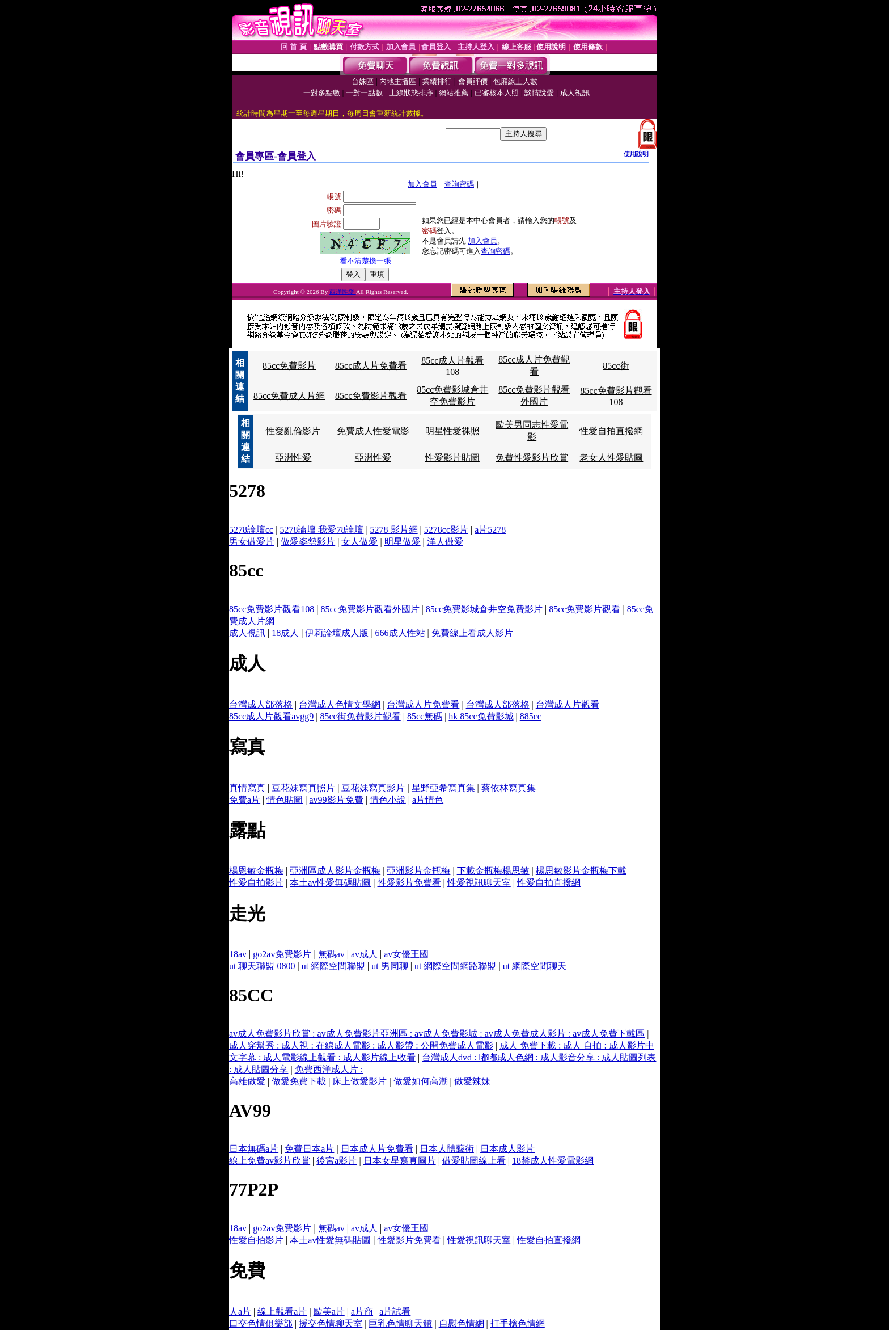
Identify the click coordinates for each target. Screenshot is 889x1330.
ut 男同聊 (389, 966)
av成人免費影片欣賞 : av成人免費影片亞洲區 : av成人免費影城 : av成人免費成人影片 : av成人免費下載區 (437, 1033)
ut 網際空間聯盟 (333, 966)
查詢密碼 (459, 184)
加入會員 (422, 184)
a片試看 (394, 1311)
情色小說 (388, 800)
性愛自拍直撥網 (611, 431)
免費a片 (244, 800)
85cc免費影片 (289, 366)
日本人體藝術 (447, 1149)
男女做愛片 (251, 541)
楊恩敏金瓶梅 (256, 871)
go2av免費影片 (282, 954)
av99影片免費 (336, 800)
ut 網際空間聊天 (534, 966)
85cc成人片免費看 (371, 366)
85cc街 (616, 366)
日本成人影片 (507, 1149)
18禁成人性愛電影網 (553, 1160)
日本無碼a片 (253, 1149)
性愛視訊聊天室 (479, 882)
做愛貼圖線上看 (474, 1160)
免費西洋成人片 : (329, 1069)
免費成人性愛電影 (373, 431)
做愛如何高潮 (420, 1081)
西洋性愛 (342, 291)
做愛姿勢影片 (308, 541)
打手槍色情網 (517, 1323)
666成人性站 (400, 633)
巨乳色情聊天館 (400, 1323)
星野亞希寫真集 (443, 788)
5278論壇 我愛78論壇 (321, 529)
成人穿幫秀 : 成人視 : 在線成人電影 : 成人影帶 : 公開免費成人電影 (361, 1045)
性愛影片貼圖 (452, 457)
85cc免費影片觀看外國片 (369, 609)
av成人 (364, 954)
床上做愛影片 (359, 1081)
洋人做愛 (445, 541)
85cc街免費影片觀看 (360, 716)
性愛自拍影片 (256, 882)
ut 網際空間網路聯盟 (455, 966)
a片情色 (427, 800)
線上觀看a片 (282, 1311)
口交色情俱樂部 (261, 1323)
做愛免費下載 (299, 1081)
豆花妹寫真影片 (373, 788)
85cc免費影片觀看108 (271, 609)
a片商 (362, 1311)
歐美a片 (329, 1311)
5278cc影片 (446, 529)
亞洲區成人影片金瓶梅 (335, 871)
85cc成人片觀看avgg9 (271, 716)
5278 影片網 (394, 529)
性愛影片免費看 (409, 882)
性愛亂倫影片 (293, 431)
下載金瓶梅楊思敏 (493, 871)
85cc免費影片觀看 (371, 396)
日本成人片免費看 (377, 1149)
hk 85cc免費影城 (480, 716)
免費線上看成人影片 (472, 633)
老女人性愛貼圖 (611, 457)
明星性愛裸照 (452, 431)
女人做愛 (359, 541)
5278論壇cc (251, 529)
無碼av (331, 954)
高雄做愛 (247, 1081)
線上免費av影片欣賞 (269, 1160)
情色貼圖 (284, 800)
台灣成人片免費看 (423, 704)
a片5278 (490, 529)
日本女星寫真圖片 (399, 1160)
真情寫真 (247, 788)
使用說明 (636, 153)
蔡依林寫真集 (508, 788)
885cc (530, 716)
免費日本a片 (309, 1149)
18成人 (285, 633)
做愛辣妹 (472, 1081)
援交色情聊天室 (330, 1323)
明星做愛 (402, 541)
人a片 (240, 1311)
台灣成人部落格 (261, 704)
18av (238, 954)
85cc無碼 (424, 716)
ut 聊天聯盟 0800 (262, 966)
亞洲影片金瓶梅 (418, 871)
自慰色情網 (461, 1323)
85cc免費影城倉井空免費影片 (484, 609)
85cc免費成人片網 (289, 396)
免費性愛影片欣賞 (532, 457)
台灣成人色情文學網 (339, 704)
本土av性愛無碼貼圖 (330, 882)
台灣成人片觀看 (567, 704)
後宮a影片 (336, 1160)
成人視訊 (247, 633)
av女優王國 (406, 954)
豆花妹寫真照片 (303, 788)
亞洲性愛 (293, 457)
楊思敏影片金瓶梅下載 (581, 871)
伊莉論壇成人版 (337, 633)
